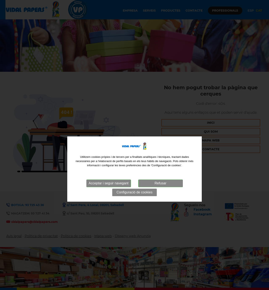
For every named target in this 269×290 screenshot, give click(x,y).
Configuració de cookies (135, 199)
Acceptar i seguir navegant (108, 190)
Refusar (160, 190)
